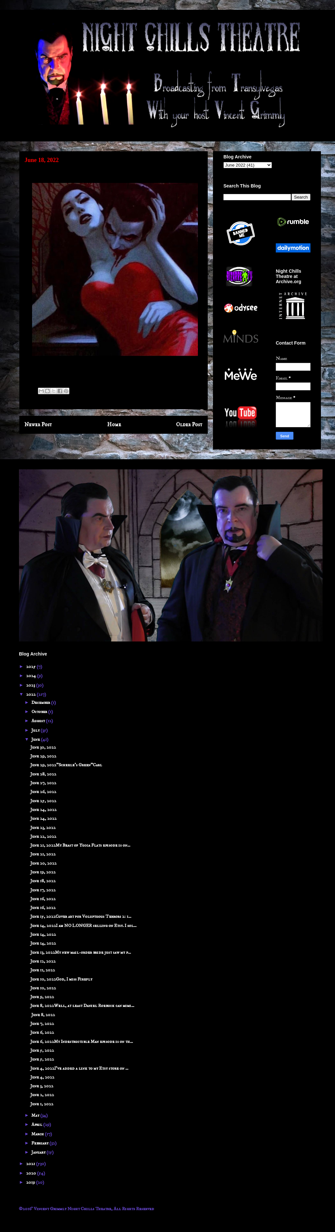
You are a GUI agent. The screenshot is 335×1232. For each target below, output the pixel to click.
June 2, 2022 (42, 1095)
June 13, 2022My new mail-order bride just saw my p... (80, 952)
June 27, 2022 (43, 783)
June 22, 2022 (43, 836)
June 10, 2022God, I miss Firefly (61, 979)
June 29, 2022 (43, 756)
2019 (31, 1182)
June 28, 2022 (43, 774)
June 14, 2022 (43, 934)
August (38, 721)
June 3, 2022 (41, 1086)
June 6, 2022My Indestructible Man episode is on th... (81, 1042)
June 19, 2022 (43, 872)
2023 (31, 685)
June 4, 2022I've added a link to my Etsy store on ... (79, 1068)
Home (114, 424)
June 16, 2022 (43, 899)
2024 (31, 676)
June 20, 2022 (43, 863)
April (37, 1124)
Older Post (189, 424)
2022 (31, 694)
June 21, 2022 (43, 854)
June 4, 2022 (42, 1077)
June (36, 739)
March (38, 1134)
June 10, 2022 (43, 988)
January (38, 1152)
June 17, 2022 (43, 890)
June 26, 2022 (43, 792)
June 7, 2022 (42, 1024)
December (41, 702)
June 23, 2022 (43, 828)
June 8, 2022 (42, 1015)
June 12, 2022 (43, 961)
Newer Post (38, 424)
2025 (31, 667)
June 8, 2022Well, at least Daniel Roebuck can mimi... (82, 1006)
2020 (31, 1173)
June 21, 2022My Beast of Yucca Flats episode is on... (80, 845)
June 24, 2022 (43, 810)
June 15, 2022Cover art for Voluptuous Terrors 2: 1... (80, 916)
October (39, 712)
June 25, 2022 (43, 801)
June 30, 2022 (43, 747)
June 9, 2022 (42, 997)
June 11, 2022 (42, 970)
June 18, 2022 (43, 881)
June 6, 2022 (42, 1032)
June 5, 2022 (42, 1050)
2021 (31, 1164)
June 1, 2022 (41, 1104)
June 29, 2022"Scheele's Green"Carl (66, 765)
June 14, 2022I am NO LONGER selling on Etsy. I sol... (83, 926)
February (40, 1143)
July (36, 730)
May (35, 1115)
